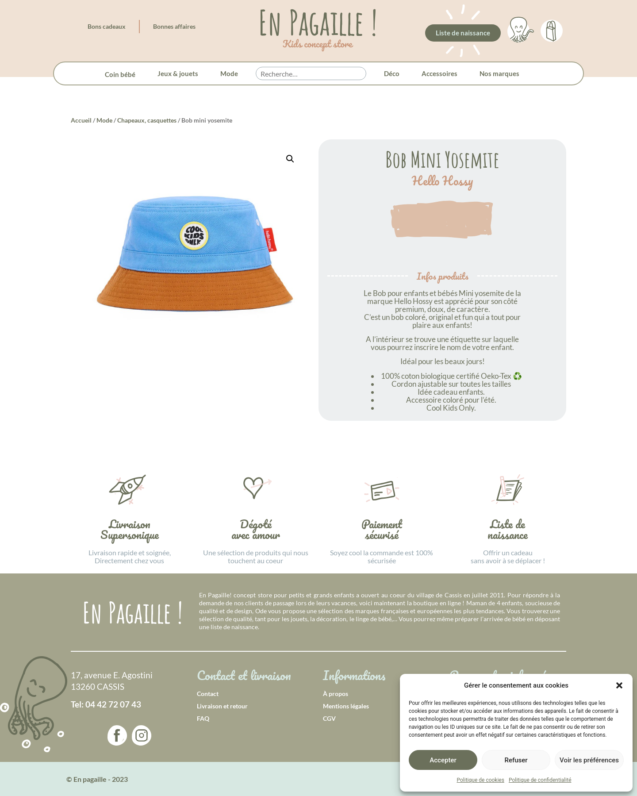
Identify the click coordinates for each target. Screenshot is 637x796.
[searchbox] (311, 74)
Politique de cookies (480, 780)
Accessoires (439, 73)
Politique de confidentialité (540, 780)
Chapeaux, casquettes (147, 120)
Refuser (515, 760)
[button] (619, 685)
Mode (229, 73)
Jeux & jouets (177, 73)
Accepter (443, 760)
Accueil (81, 120)
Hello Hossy (442, 181)
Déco (391, 73)
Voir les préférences (589, 760)
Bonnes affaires (174, 26)
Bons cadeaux (107, 26)
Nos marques (499, 73)
